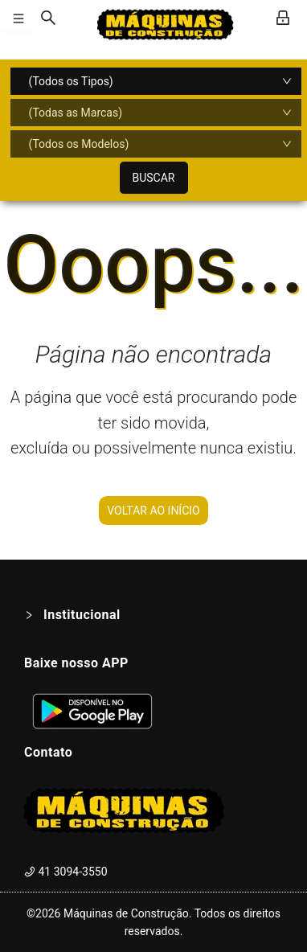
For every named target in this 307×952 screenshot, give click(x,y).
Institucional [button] (72, 615)
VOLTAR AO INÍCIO (153, 510)
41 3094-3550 (66, 871)
